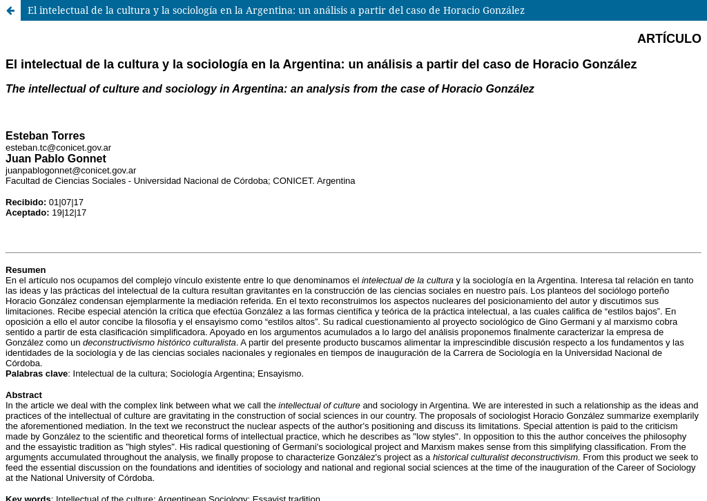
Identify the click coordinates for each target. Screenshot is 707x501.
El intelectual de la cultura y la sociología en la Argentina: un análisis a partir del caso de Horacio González (276, 10)
